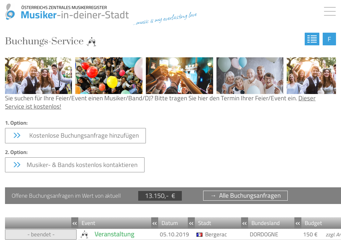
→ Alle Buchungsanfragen (245, 195)
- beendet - (41, 234)
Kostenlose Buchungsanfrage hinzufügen (75, 135)
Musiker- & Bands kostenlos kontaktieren (75, 165)
